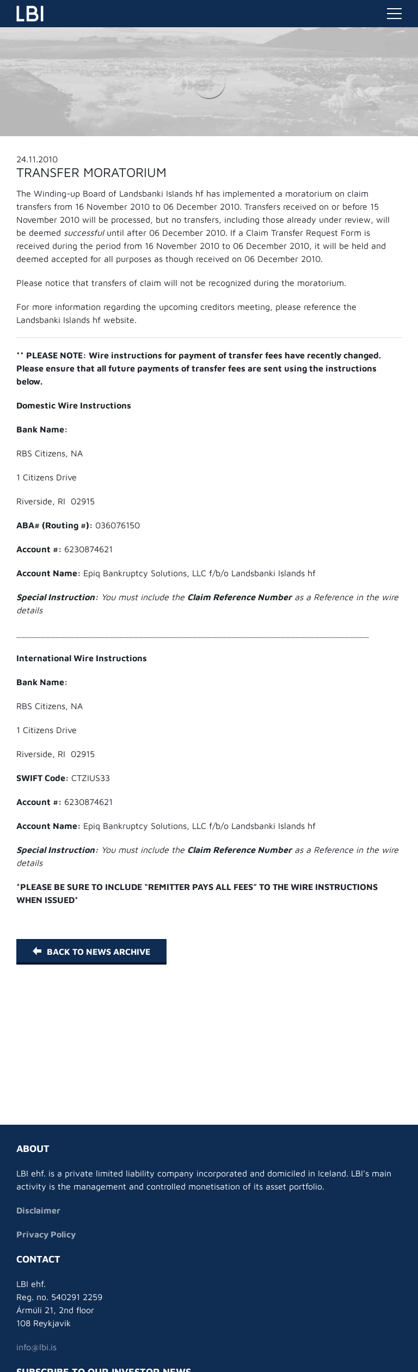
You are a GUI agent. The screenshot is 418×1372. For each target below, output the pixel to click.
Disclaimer (38, 1210)
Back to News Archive (91, 951)
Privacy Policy (46, 1234)
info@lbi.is (36, 1347)
